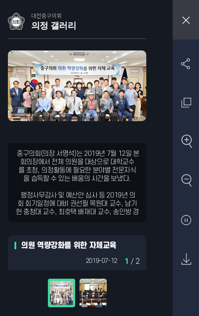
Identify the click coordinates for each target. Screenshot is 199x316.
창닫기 (186, 20)
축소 (186, 181)
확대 (186, 142)
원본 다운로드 (186, 259)
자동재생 (186, 220)
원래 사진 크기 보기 (186, 102)
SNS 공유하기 (186, 63)
